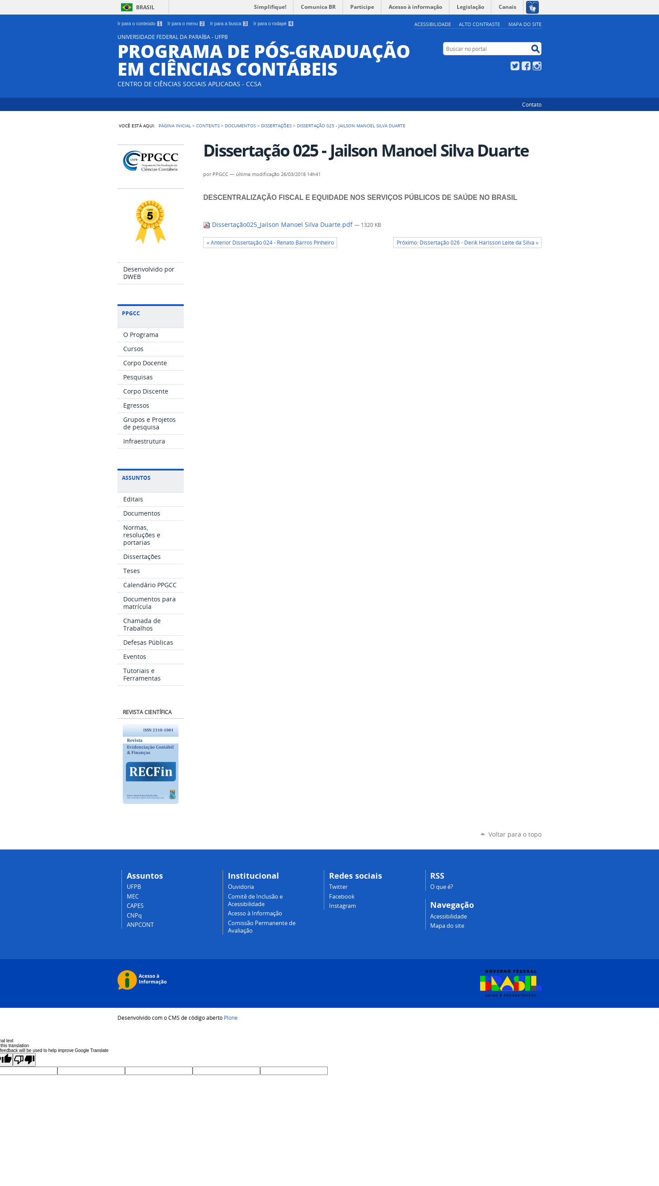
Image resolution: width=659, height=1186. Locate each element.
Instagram (537, 65)
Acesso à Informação (255, 913)
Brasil (145, 7)
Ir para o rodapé (274, 23)
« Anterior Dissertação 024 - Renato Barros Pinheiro (270, 242)
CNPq (134, 915)
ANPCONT (140, 925)
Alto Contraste (479, 24)
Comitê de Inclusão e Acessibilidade (255, 900)
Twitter (515, 65)
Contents (208, 125)
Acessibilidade (432, 24)
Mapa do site (525, 24)
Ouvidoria (241, 887)
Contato (532, 104)
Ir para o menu (186, 23)
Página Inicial (175, 125)
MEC (133, 896)
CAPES (135, 906)
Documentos (240, 125)
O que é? (441, 887)
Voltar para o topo (515, 834)
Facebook (526, 65)
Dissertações (276, 125)
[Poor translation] (24, 1060)
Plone (231, 1017)
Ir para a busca (229, 23)
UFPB (134, 887)
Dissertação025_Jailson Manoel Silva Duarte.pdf (278, 225)
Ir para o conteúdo (140, 23)
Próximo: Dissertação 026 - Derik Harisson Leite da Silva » (467, 242)
